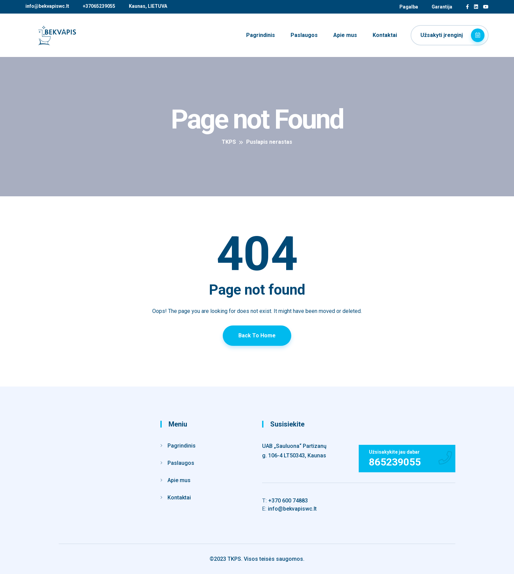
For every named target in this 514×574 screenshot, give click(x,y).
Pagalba (408, 6)
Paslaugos (304, 35)
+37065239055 (99, 6)
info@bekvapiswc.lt (47, 6)
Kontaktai (385, 35)
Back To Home (257, 335)
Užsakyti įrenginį (452, 35)
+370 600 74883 (285, 500)
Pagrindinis (260, 35)
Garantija (442, 6)
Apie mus (345, 35)
